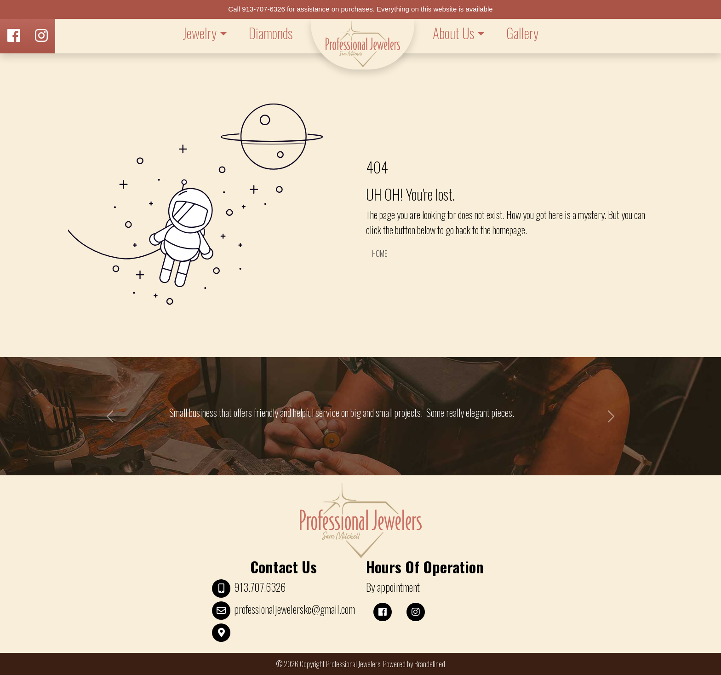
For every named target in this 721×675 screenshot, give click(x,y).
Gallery (522, 33)
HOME (379, 253)
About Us (453, 33)
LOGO (362, 44)
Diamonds (270, 33)
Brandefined (429, 663)
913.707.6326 (260, 587)
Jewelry (200, 33)
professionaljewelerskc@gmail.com (294, 609)
